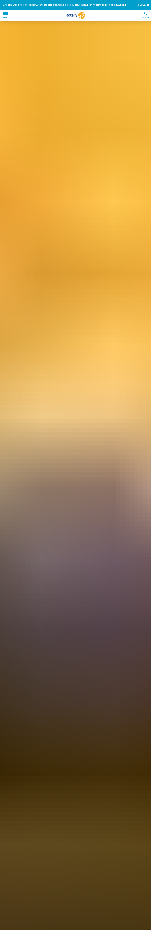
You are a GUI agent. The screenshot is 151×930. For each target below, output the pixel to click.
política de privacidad (114, 4)
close (142, 5)
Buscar (146, 15)
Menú (5, 15)
